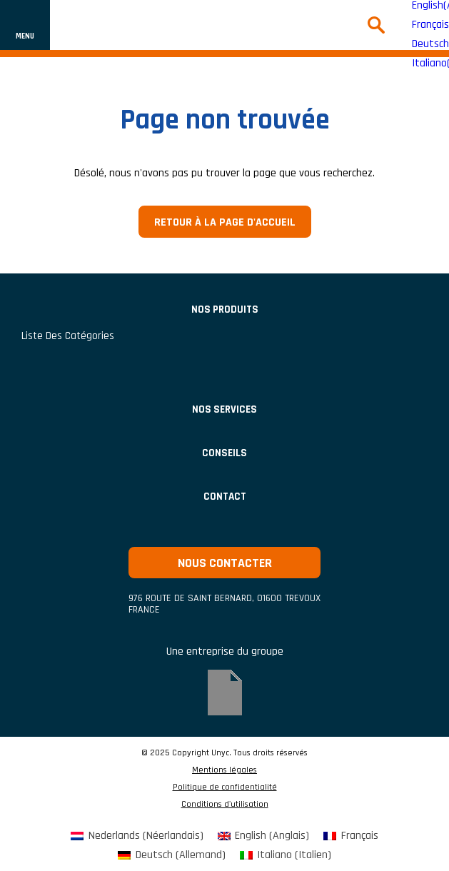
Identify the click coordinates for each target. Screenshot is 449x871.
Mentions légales (224, 770)
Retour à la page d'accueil (225, 222)
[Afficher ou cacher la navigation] (25, 25)
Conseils (224, 453)
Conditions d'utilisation (224, 805)
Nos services (224, 409)
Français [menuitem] (430, 25)
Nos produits (224, 309)
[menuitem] (137, 836)
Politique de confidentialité (225, 787)
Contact (224, 496)
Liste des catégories (67, 336)
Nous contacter (225, 563)
